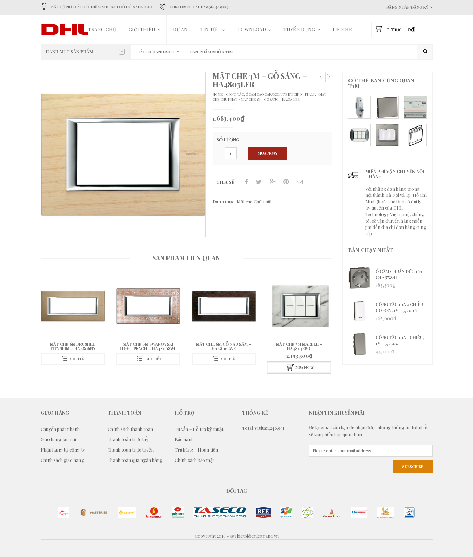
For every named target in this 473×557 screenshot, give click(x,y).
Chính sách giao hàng (62, 460)
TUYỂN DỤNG (299, 29)
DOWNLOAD (251, 29)
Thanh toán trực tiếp (129, 440)
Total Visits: (254, 428)
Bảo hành (184, 440)
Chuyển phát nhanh (60, 429)
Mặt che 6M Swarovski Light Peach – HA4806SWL (148, 346)
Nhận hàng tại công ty (63, 450)
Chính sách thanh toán (130, 429)
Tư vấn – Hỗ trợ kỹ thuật (199, 429)
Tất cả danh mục (156, 51)
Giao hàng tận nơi (58, 440)
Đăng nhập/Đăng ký (407, 7)
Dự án (180, 29)
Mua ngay (267, 153)
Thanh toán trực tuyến (131, 450)
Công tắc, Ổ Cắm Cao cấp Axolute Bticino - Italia (271, 94)
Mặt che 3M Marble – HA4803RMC (299, 346)
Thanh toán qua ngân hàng (135, 460)
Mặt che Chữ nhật (254, 202)
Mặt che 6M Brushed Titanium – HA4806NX (73, 346)
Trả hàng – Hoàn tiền (196, 450)
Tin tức (210, 29)
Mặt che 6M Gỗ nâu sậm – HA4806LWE (223, 346)
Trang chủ (102, 29)
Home (218, 94)
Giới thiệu (142, 29)
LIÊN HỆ (342, 29)
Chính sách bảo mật (194, 460)
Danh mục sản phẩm (85, 52)
